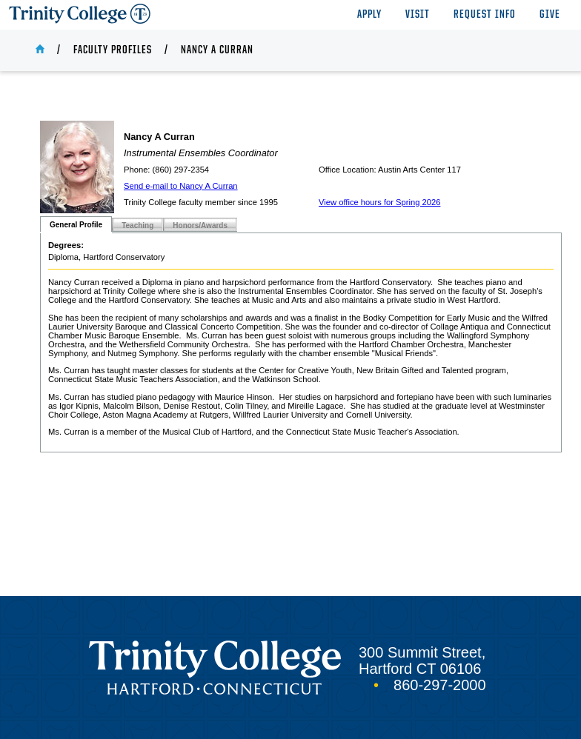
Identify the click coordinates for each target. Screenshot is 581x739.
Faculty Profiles (112, 50)
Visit (417, 15)
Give (550, 15)
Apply (369, 15)
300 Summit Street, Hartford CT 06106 (422, 660)
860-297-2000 (440, 685)
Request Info (485, 15)
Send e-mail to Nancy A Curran (181, 185)
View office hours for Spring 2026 (379, 202)
